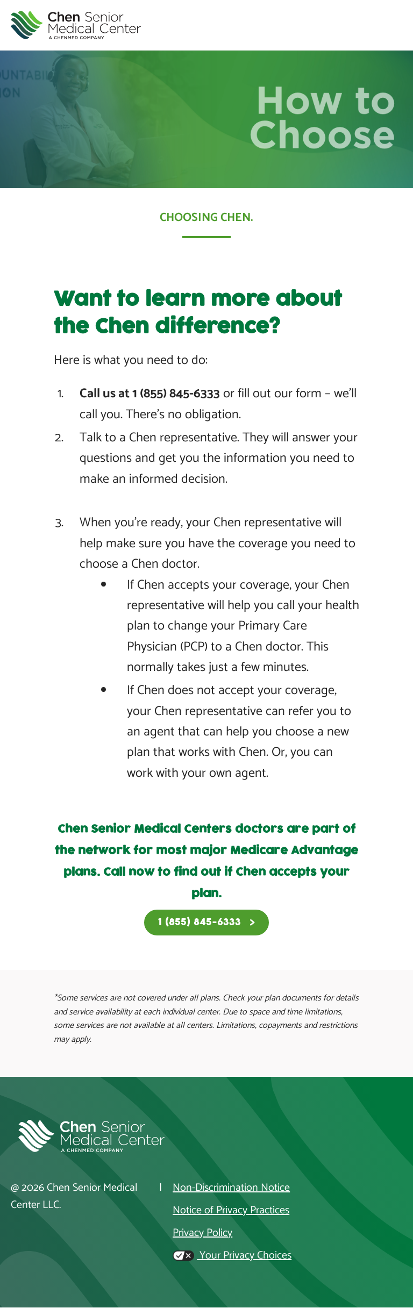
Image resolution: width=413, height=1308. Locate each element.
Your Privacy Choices (232, 1255)
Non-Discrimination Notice (231, 1188)
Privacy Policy (202, 1233)
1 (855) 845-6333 (199, 922)
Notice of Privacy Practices (231, 1210)
